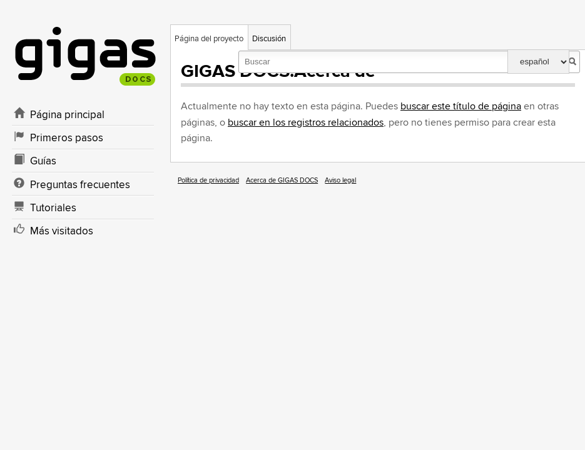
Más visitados (61, 231)
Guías (43, 161)
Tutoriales (53, 208)
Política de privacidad (208, 180)
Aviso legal (340, 180)
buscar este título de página (460, 106)
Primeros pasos (66, 138)
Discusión (269, 39)
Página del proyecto (209, 39)
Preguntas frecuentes (80, 185)
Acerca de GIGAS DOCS (282, 180)
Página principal (67, 115)
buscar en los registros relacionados (306, 122)
